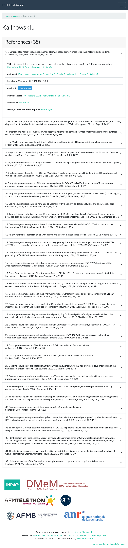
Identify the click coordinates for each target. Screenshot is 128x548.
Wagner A (37, 74)
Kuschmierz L (24, 74)
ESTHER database (13, 5)
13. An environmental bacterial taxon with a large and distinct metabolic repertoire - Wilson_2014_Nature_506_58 (61, 234)
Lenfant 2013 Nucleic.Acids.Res (48, 535)
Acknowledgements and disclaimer (109, 544)
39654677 (24, 102)
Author (16, 16)
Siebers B (94, 74)
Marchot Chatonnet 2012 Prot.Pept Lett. (86, 535)
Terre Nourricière (84, 538)
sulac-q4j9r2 (47, 109)
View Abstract (25, 88)
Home (7, 16)
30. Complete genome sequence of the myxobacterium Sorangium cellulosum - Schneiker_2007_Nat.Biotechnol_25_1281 (43, 408)
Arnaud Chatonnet (83, 532)
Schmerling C (49, 74)
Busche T (61, 74)
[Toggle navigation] (122, 5)
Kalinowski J (72, 74)
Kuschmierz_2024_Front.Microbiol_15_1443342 (30, 67)
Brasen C (84, 74)
